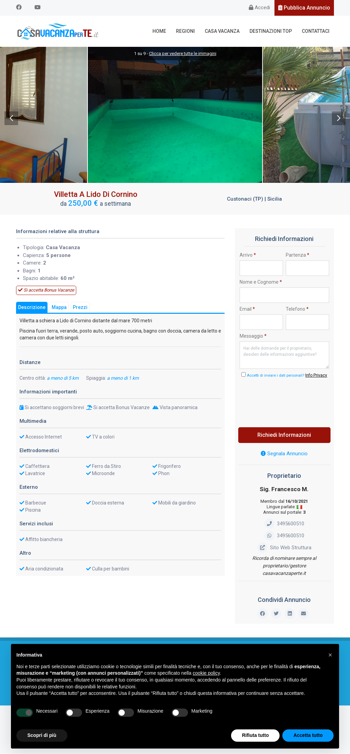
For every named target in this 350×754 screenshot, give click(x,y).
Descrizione (31, 307)
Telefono (297, 309)
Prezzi (80, 307)
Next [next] (339, 118)
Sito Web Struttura (284, 547)
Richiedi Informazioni (284, 435)
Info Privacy (316, 375)
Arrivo (248, 255)
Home (159, 31)
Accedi (259, 7)
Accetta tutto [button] (308, 735)
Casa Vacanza (222, 31)
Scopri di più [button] (41, 735)
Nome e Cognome (261, 282)
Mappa (59, 307)
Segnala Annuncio (284, 454)
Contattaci (315, 31)
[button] (330, 654)
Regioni (185, 31)
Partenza (297, 255)
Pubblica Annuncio (304, 7)
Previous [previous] (11, 118)
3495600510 (284, 524)
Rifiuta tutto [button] (255, 735)
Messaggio (253, 336)
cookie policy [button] (206, 673)
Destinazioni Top (271, 31)
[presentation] (292, 401)
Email (247, 309)
